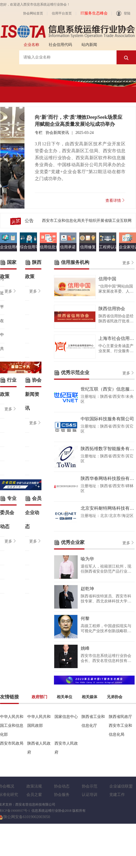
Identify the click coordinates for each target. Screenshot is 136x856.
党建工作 (117, 795)
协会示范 (89, 786)
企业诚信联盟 (121, 786)
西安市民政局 (11, 743)
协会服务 (62, 795)
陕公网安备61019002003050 (26, 817)
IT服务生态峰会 (93, 13)
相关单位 (64, 697)
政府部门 (39, 697)
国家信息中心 (66, 717)
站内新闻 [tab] (89, 45)
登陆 (123, 13)
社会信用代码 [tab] (60, 45)
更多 (10, 291)
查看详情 (115, 200)
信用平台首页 (62, 13)
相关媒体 (89, 697)
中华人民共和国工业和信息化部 (11, 726)
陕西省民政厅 (120, 717)
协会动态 (62, 786)
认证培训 (89, 795)
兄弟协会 (114, 697)
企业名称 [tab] (31, 45)
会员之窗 (34, 795)
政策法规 (34, 786)
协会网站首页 (33, 13)
